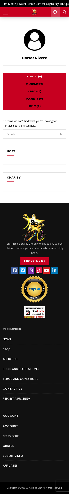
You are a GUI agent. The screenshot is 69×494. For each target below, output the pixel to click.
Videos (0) (34, 91)
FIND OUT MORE (34, 260)
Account (10, 426)
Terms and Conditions (20, 379)
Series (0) (35, 106)
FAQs (6, 349)
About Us (10, 359)
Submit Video (13, 456)
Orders (8, 446)
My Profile (11, 436)
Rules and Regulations (21, 369)
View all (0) (34, 76)
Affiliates (10, 465)
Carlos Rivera (34, 58)
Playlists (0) (34, 98)
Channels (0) (34, 83)
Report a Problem (16, 398)
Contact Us (12, 389)
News (7, 339)
